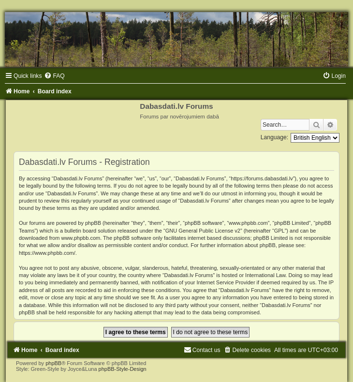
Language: (274, 137)
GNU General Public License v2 (202, 231)
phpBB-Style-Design (123, 369)
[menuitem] (54, 76)
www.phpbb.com (80, 238)
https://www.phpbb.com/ (47, 253)
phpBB (53, 363)
